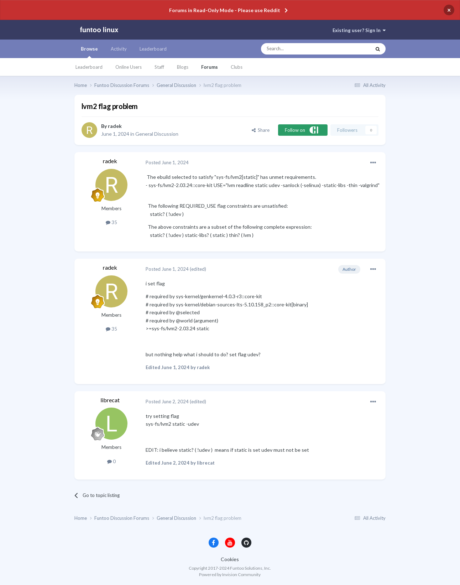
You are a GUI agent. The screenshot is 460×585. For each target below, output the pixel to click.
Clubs (236, 67)
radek (115, 126)
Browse (89, 52)
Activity (119, 49)
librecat (110, 400)
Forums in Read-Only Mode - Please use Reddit (224, 10)
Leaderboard (89, 67)
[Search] (302, 49)
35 (111, 222)
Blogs (182, 67)
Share (261, 130)
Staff (159, 67)
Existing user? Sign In (359, 30)
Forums (209, 67)
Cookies (230, 559)
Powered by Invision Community (230, 574)
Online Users (128, 67)
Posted (167, 162)
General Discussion (156, 134)
